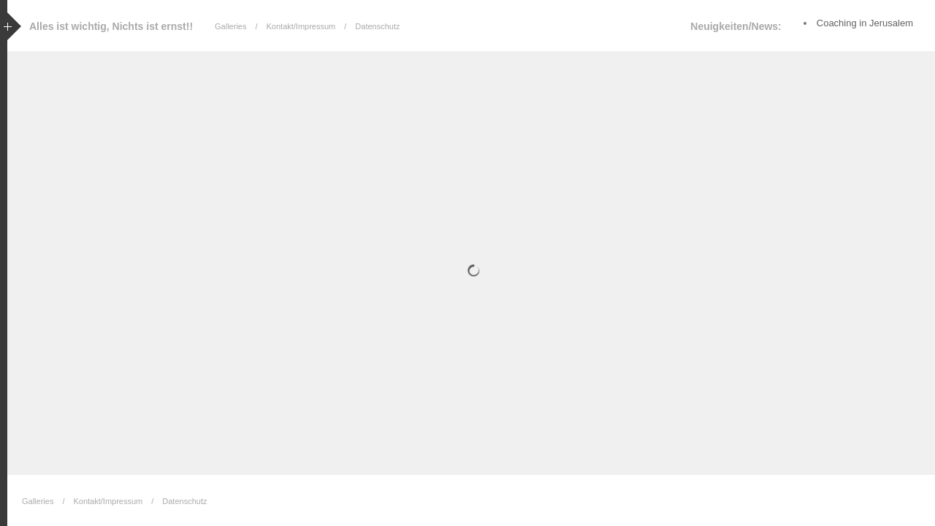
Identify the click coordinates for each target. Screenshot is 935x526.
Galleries (230, 26)
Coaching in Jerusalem (865, 23)
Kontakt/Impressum (301, 26)
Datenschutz (377, 26)
